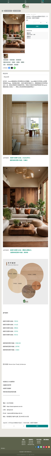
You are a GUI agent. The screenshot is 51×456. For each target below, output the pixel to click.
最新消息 (23, 441)
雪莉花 (16, 321)
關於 (24, 439)
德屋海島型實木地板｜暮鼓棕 (19, 252)
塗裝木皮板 (31, 442)
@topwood (10, 409)
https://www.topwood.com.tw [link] (14, 406)
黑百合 (16, 334)
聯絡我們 (23, 442)
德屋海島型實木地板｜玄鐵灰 (19, 160)
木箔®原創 (38, 439)
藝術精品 (39, 442)
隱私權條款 (46, 439)
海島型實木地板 (31, 444)
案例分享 (23, 444)
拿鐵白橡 (18, 343)
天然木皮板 (31, 441)
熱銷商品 (31, 439)
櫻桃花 (16, 328)
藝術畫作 (39, 441)
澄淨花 (16, 331)
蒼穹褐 (17, 346)
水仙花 (16, 324)
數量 (27, 20)
